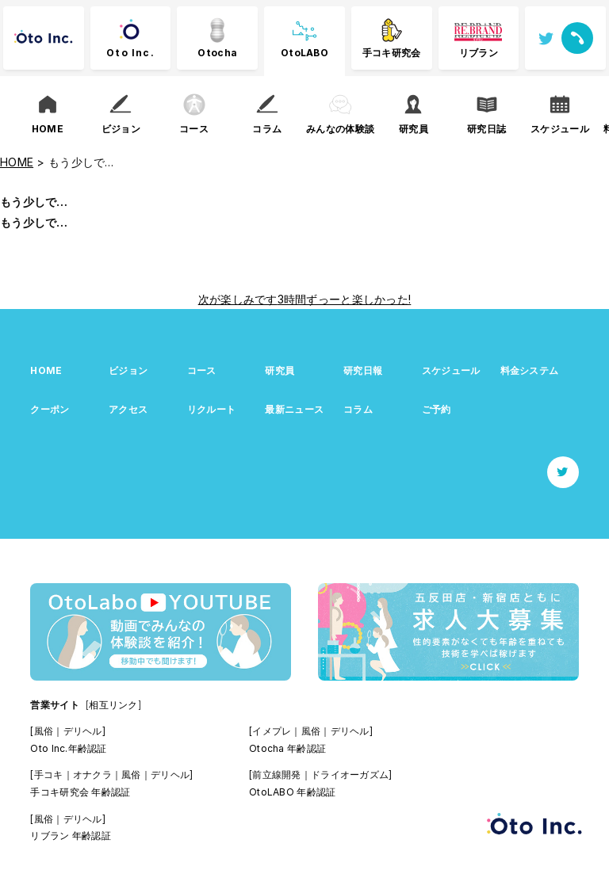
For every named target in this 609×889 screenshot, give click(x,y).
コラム (358, 409)
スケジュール (451, 370)
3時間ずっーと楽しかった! (345, 299)
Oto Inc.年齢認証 (68, 748)
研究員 (279, 370)
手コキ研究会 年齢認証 (80, 792)
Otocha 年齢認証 (287, 748)
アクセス (128, 409)
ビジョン (128, 370)
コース (201, 370)
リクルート (211, 409)
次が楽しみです (238, 299)
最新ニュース (294, 409)
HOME (46, 370)
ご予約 (436, 409)
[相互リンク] (113, 705)
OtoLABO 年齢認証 (292, 792)
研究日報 (362, 370)
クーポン (49, 409)
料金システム (529, 370)
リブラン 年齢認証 (70, 835)
